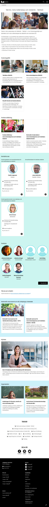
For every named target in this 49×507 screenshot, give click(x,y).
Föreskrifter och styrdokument (31, 488)
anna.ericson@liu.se (8, 228)
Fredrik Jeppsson (12, 175)
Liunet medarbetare (6, 493)
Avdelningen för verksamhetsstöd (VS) (10, 224)
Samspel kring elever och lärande (14, 436)
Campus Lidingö (5, 483)
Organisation (27, 479)
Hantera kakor (28, 496)
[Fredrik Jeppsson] (12, 194)
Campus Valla (5, 477)
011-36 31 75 (6, 230)
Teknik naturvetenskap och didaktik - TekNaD (25, 426)
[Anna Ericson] (12, 234)
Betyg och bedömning (37, 431)
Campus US (4, 479)
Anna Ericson (12, 215)
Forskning (4, 5)
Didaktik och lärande (13, 433)
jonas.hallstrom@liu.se (32, 188)
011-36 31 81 (6, 191)
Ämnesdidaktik (27, 436)
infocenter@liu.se (7, 466)
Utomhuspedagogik (37, 433)
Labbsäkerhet (27, 483)
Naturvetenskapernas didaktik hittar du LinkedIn (20, 293)
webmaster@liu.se (28, 502)
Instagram (28, 467)
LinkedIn (28, 469)
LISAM (3, 497)
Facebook (28, 464)
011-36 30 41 (30, 191)
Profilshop (27, 486)
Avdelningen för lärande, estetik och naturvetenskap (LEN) (11, 185)
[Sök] (43, 2)
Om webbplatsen (28, 492)
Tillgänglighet (28, 499)
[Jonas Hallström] (36, 194)
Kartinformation (5, 474)
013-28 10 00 (6, 468)
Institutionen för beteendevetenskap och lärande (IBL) (11, 181)
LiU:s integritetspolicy (29, 494)
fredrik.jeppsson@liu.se (8, 188)
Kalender (27, 477)
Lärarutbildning (27, 433)
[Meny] (47, 2)
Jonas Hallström (36, 175)
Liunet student (5, 495)
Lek (21, 433)
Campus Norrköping (6, 481)
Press (26, 481)
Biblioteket (27, 474)
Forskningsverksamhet (37, 436)
